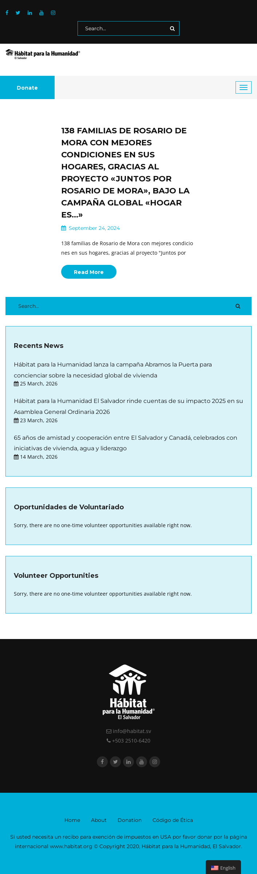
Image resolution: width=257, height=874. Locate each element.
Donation (130, 820)
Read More (89, 272)
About (99, 820)
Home (72, 820)
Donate (27, 88)
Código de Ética (173, 820)
